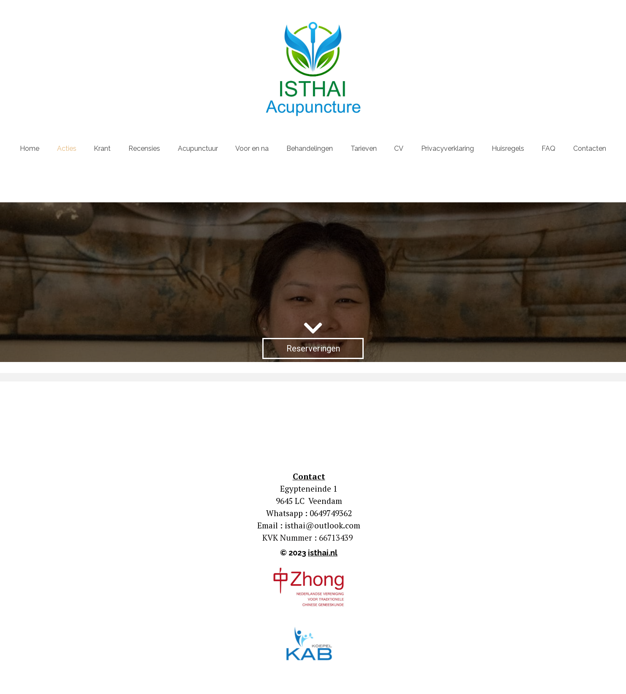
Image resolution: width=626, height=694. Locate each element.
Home (29, 148)
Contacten (589, 148)
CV (398, 148)
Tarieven (364, 148)
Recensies (144, 148)
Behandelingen (309, 148)
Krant (102, 148)
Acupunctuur (198, 148)
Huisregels (508, 148)
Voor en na (252, 148)
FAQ (548, 148)
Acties (66, 148)
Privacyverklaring (447, 148)
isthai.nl (322, 552)
